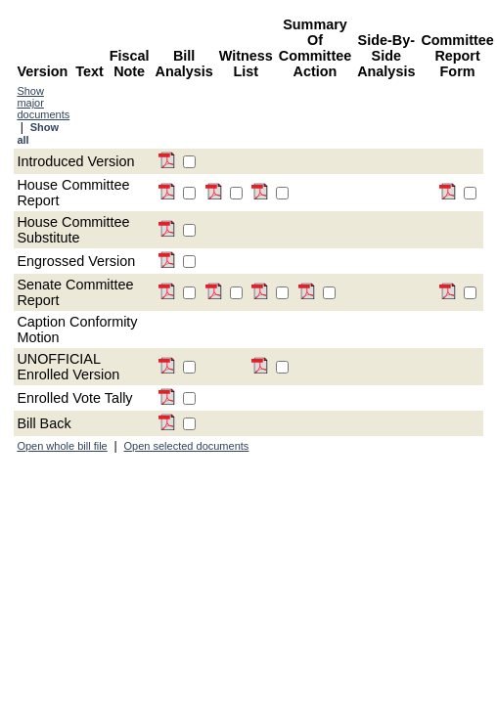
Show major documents (43, 102)
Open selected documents (186, 446)
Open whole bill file (62, 446)
